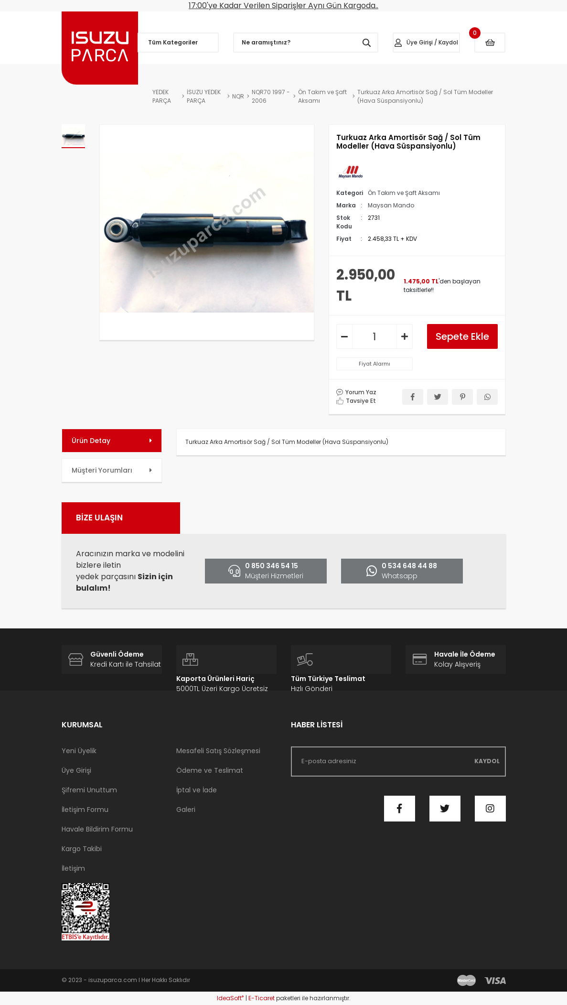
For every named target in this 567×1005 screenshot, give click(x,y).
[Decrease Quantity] (344, 336)
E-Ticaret (261, 998)
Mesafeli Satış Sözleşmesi (218, 751)
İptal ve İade (196, 790)
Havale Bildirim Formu (97, 829)
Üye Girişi (76, 770)
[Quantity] (374, 336)
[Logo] (100, 48)
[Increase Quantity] (404, 336)
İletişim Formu (85, 809)
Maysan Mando (391, 205)
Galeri (185, 809)
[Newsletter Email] (398, 761)
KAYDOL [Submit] (487, 761)
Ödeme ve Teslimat (209, 770)
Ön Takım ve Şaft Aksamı (404, 193)
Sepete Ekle (462, 336)
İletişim (73, 868)
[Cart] (489, 42)
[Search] (305, 42)
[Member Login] (426, 42)
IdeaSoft (230, 998)
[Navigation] (178, 42)
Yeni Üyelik (79, 751)
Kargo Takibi (82, 849)
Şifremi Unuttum (89, 790)
